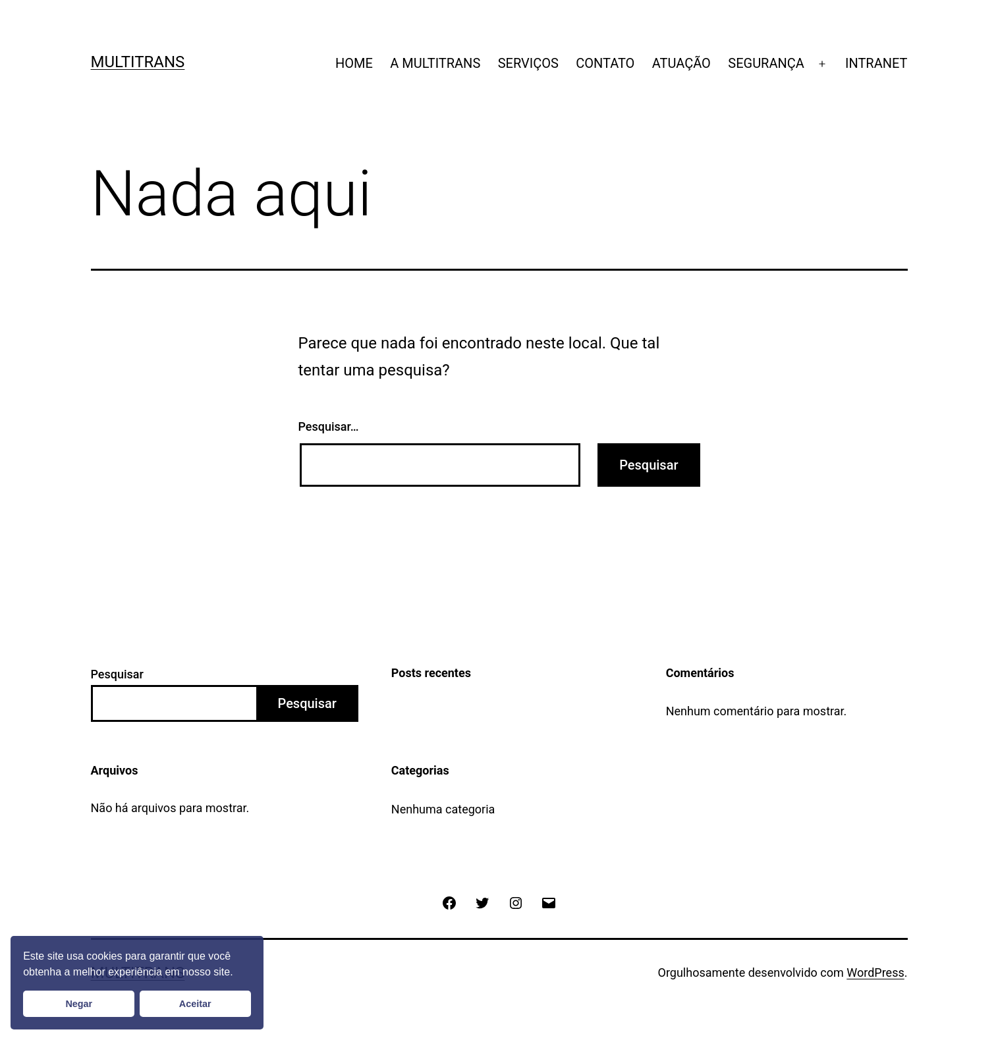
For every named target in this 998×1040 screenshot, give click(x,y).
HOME (354, 63)
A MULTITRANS (435, 63)
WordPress (875, 972)
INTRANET (876, 63)
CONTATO (605, 63)
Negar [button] (78, 1004)
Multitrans (138, 62)
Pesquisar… (328, 426)
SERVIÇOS (528, 63)
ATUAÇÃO (681, 63)
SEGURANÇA (766, 63)
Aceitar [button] (195, 1004)
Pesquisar (117, 674)
